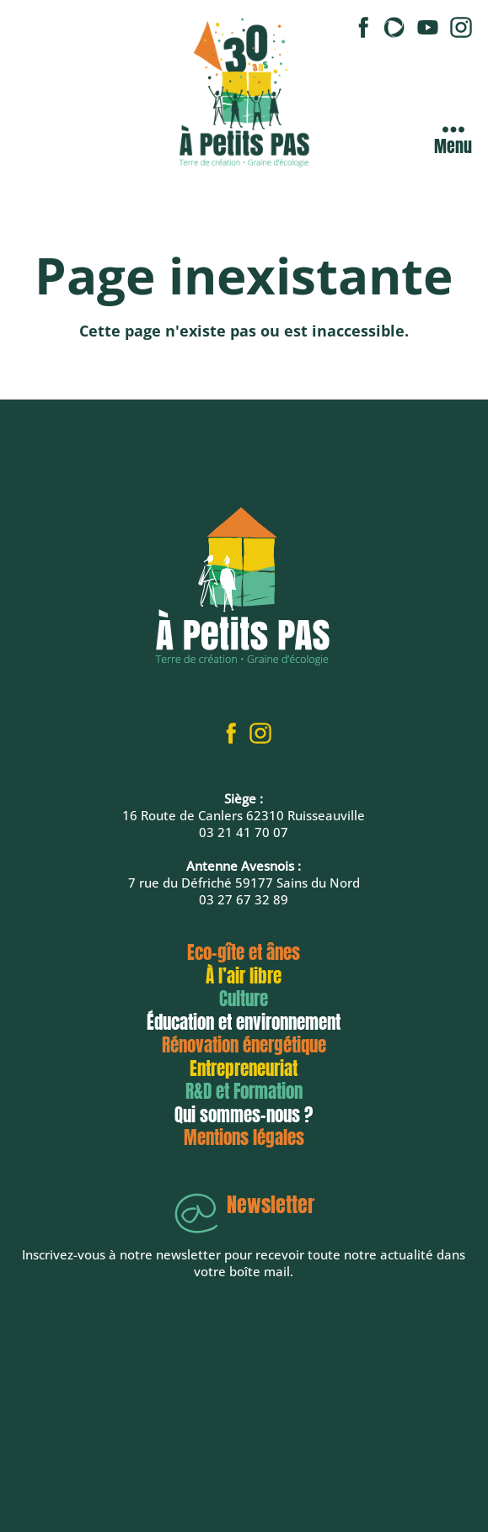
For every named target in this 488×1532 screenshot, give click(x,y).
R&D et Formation (244, 1091)
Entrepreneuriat (244, 1068)
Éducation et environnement (244, 1022)
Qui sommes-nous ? (243, 1114)
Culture (243, 998)
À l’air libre (244, 975)
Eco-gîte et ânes (243, 952)
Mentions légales (244, 1137)
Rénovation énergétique (244, 1044)
